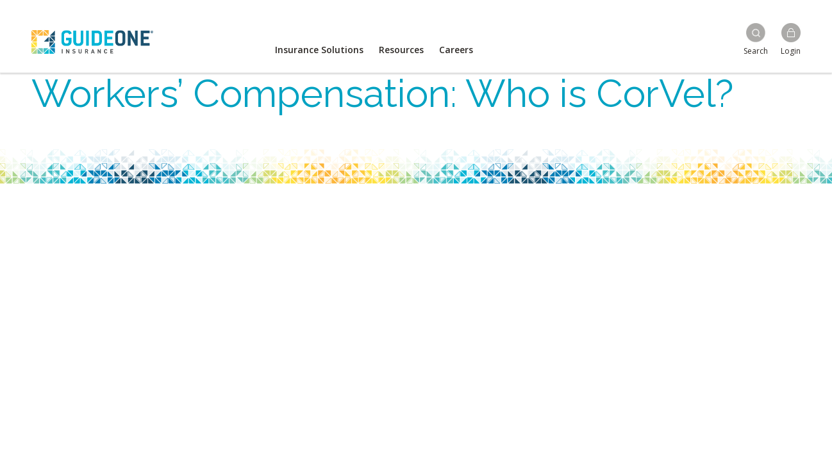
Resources (401, 50)
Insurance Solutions (319, 50)
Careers (456, 50)
